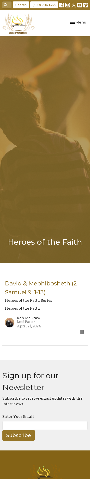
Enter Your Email (18, 416)
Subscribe (18, 435)
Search (21, 5)
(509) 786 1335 (44, 5)
